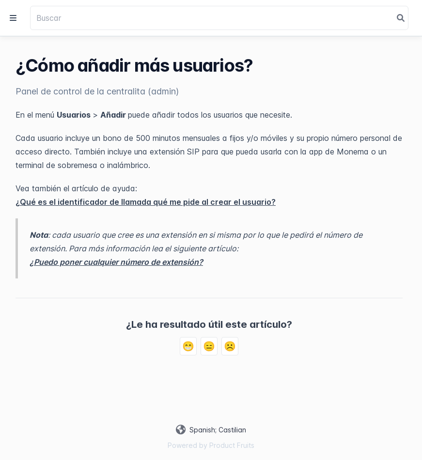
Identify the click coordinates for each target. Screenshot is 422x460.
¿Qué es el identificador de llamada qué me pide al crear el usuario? (146, 202)
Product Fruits (231, 445)
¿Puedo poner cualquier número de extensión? (116, 262)
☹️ (230, 346)
